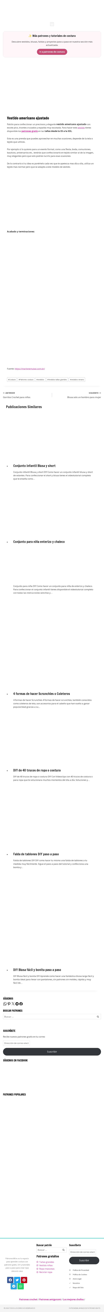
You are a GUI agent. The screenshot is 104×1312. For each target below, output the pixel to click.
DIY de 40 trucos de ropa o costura (37, 770)
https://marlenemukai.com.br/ (30, 368)
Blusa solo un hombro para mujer (77, 395)
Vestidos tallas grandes (57, 379)
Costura (12, 379)
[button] (52, 24)
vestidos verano (77, 379)
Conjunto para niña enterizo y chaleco (39, 541)
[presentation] (53, 434)
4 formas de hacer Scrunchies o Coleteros (41, 693)
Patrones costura (26, 379)
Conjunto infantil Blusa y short (34, 465)
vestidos (40, 379)
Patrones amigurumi (50, 1299)
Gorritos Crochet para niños (26, 395)
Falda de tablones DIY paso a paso (36, 854)
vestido (81, 127)
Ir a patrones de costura (52, 51)
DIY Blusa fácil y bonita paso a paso (37, 969)
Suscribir (52, 1051)
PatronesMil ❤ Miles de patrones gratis (84, 1308)
